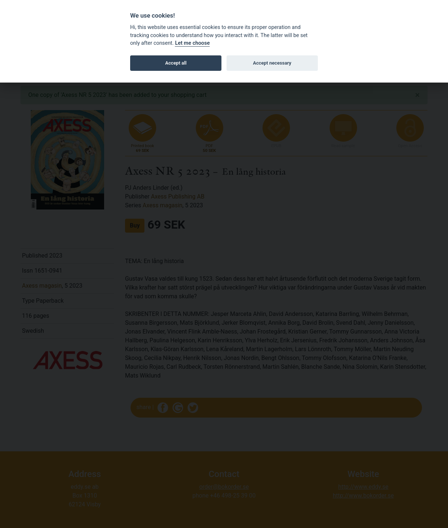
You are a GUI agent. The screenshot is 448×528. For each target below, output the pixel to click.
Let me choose (192, 43)
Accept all (176, 63)
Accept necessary (272, 63)
